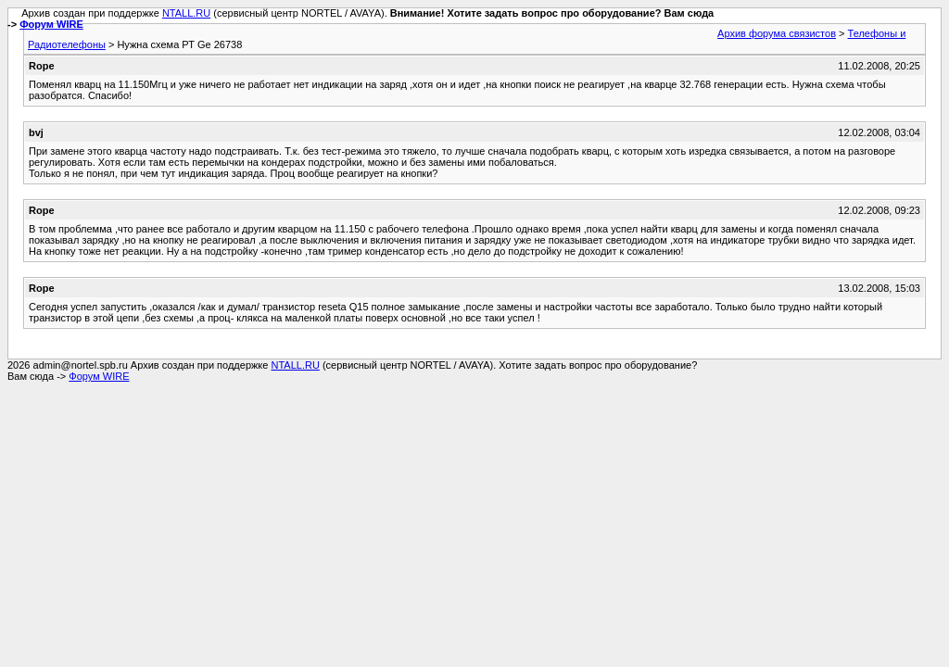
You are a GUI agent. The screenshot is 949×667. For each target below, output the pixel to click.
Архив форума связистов (776, 33)
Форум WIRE (51, 24)
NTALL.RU (186, 13)
